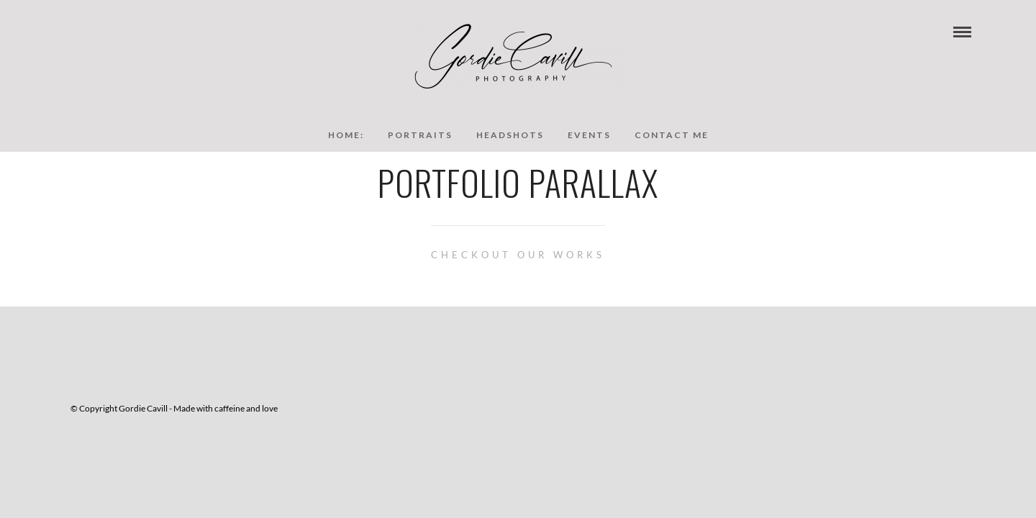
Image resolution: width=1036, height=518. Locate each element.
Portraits (420, 135)
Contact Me (672, 135)
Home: (346, 135)
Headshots (510, 135)
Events (589, 135)
